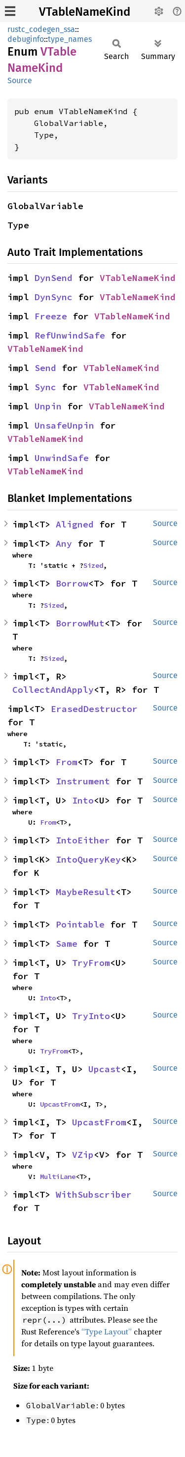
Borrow (72, 583)
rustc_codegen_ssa (41, 29)
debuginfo (25, 39)
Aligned (75, 524)
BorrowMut (80, 623)
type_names (70, 39)
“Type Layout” (106, 1331)
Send (45, 367)
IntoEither (83, 840)
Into (83, 800)
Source (19, 80)
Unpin (48, 406)
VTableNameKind (84, 12)
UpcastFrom (59, 1104)
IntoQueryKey (88, 859)
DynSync (54, 297)
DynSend (54, 277)
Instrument (83, 781)
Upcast (104, 1069)
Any (64, 543)
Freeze (51, 316)
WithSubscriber (94, 1194)
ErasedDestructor (94, 708)
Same (66, 943)
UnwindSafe (62, 458)
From (66, 762)
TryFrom (91, 962)
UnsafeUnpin (64, 425)
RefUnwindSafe (70, 335)
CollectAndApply (53, 689)
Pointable (80, 924)
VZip (83, 1154)
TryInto (91, 1016)
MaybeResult (85, 892)
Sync (45, 387)
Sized (93, 565)
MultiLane (57, 1176)
